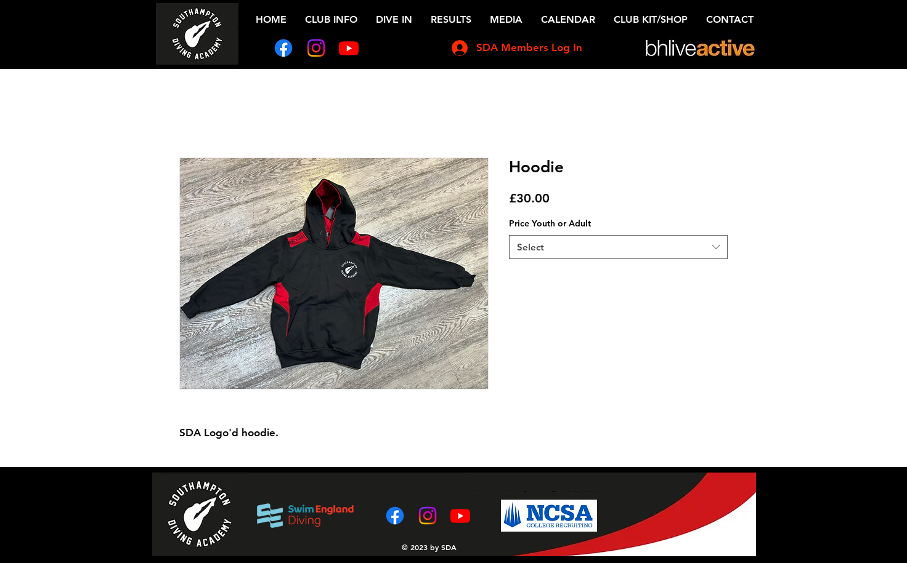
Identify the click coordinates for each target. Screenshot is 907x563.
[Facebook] (283, 48)
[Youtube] (348, 48)
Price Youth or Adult (550, 223)
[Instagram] (316, 48)
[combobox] (618, 247)
